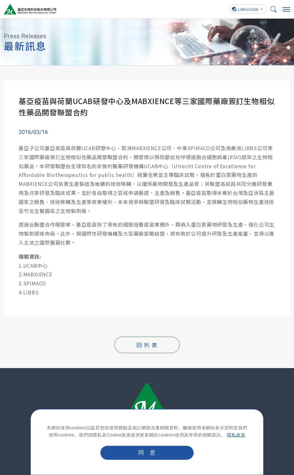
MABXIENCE (38, 274)
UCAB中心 (35, 265)
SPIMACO (34, 283)
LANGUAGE (245, 9)
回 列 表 (147, 345)
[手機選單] (286, 9)
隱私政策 (236, 434)
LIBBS (31, 292)
